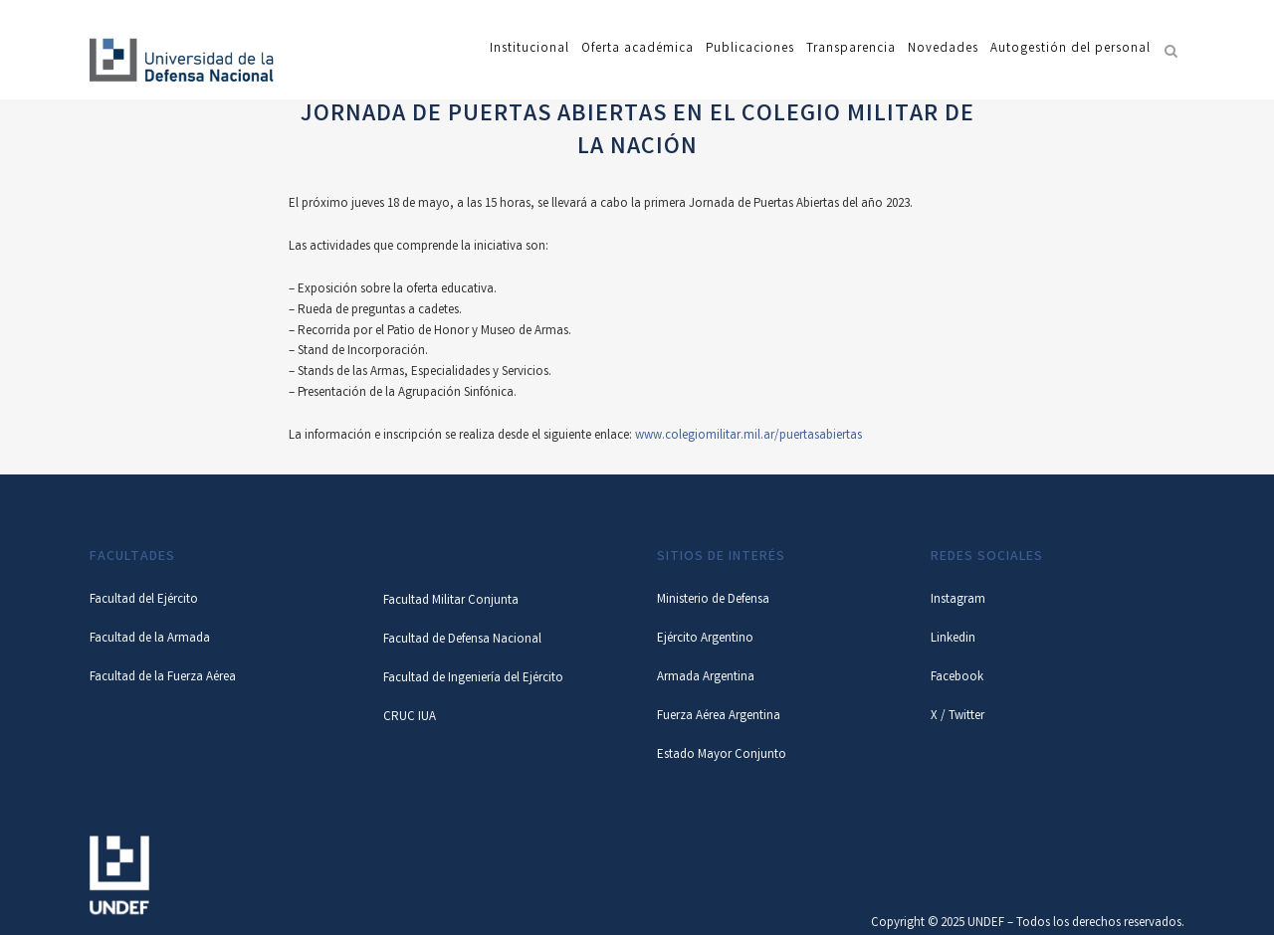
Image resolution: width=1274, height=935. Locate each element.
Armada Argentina (705, 677)
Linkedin (953, 639)
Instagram (958, 600)
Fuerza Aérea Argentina (718, 716)
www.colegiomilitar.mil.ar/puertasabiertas (748, 436)
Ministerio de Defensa (713, 600)
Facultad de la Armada (150, 639)
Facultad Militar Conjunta (451, 601)
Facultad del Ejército (144, 600)
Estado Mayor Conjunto (721, 755)
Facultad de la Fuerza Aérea (163, 677)
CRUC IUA (409, 717)
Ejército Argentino (705, 639)
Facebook (957, 677)
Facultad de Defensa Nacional (462, 640)
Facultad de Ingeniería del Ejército (473, 678)
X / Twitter (957, 716)
